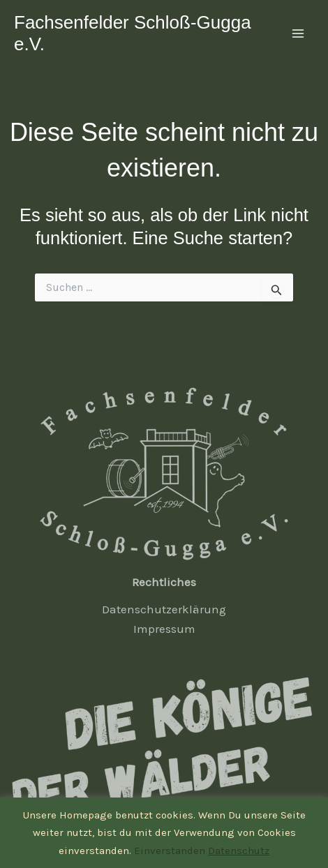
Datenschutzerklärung (164, 609)
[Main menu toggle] (299, 33)
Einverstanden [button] (169, 850)
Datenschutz (238, 850)
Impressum (164, 629)
